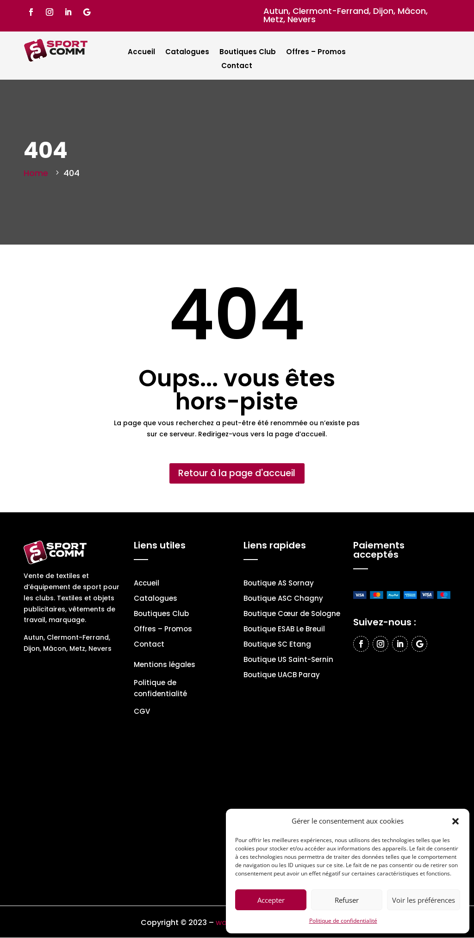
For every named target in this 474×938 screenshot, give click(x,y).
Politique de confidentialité (343, 921)
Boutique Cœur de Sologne (291, 615)
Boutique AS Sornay (278, 584)
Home (36, 173)
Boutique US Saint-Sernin (288, 661)
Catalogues (187, 53)
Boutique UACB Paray (281, 676)
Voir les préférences (423, 900)
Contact (236, 66)
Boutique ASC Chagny (283, 600)
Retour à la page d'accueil (237, 473)
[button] (455, 821)
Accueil (141, 53)
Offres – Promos (316, 53)
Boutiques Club (247, 53)
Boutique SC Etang (277, 645)
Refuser (347, 900)
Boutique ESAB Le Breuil (284, 630)
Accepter (271, 900)
